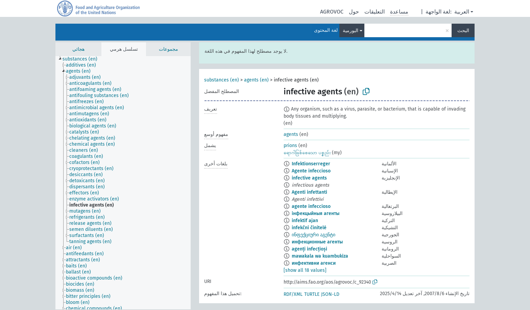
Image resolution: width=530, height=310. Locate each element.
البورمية (350, 30)
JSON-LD (330, 294)
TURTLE (311, 294)
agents (291, 134)
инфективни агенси (314, 263)
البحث (463, 30)
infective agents (309, 178)
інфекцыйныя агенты (315, 213)
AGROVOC (331, 11)
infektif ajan (305, 220)
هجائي (78, 49)
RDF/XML (293, 294)
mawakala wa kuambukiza (320, 256)
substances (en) (221, 80)
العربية (461, 11)
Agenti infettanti (309, 192)
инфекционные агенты (317, 242)
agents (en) (256, 80)
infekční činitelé (309, 228)
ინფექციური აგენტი (313, 235)
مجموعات (168, 49)
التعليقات (374, 11)
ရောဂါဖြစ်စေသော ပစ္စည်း (307, 153)
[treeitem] (82, 59)
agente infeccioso (311, 206)
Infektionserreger (311, 164)
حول (354, 11)
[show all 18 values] (305, 270)
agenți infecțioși (309, 249)
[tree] (123, 182)
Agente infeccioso (311, 171)
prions (290, 145)
